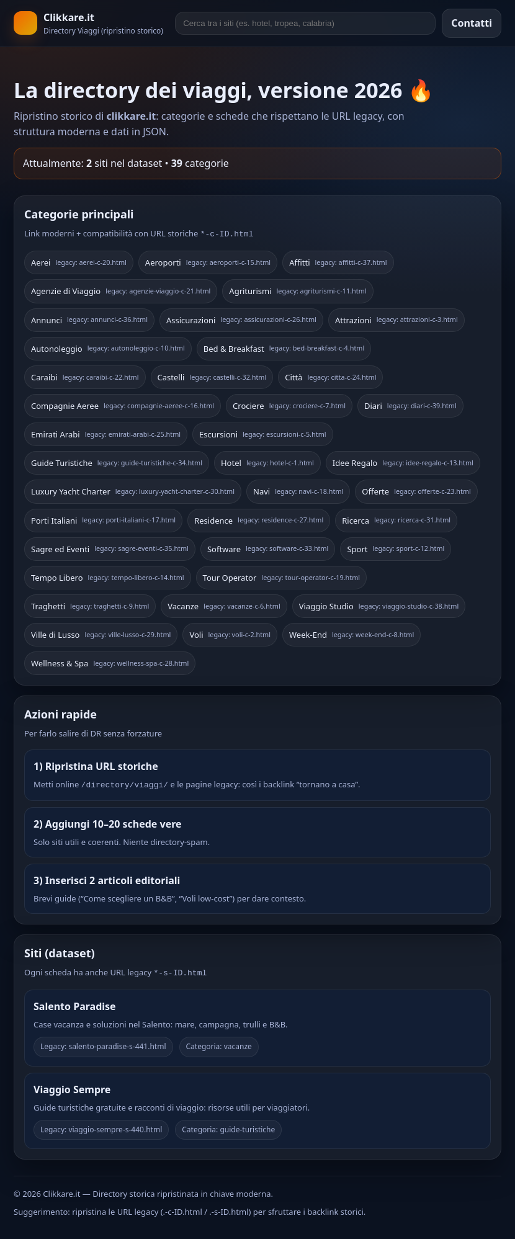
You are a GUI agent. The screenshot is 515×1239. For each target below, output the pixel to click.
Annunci (89, 318)
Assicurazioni (241, 318)
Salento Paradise (75, 1002)
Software (268, 547)
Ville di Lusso (101, 633)
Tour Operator (282, 576)
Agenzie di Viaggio (120, 289)
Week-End (351, 633)
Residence (258, 519)
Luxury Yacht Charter (133, 490)
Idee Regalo (403, 461)
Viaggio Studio (379, 605)
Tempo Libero (107, 576)
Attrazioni (396, 318)
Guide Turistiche (116, 461)
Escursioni (262, 433)
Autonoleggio (108, 347)
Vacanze (224, 605)
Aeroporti (208, 261)
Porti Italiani (103, 519)
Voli (230, 633)
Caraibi (85, 376)
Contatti (471, 23)
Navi (298, 490)
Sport (395, 547)
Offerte (416, 490)
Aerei (79, 261)
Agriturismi (297, 289)
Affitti (338, 261)
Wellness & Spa (110, 662)
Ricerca (396, 519)
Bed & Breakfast (284, 347)
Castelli (212, 376)
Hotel (267, 461)
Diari (410, 404)
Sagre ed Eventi (110, 547)
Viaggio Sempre (72, 1086)
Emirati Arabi (106, 433)
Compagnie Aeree (122, 404)
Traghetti (90, 605)
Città (330, 376)
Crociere (289, 404)
